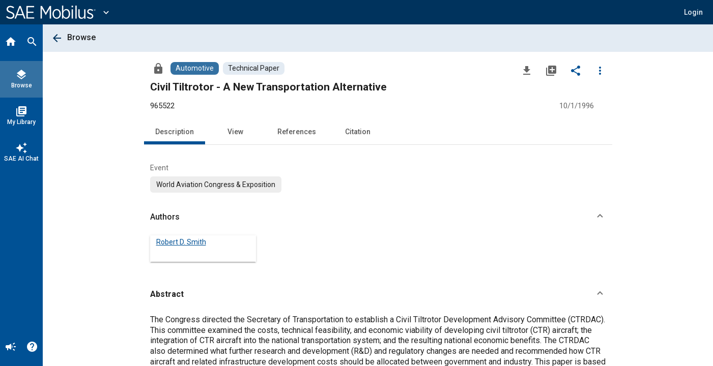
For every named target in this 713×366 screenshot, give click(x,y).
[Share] (575, 70)
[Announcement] (10, 347)
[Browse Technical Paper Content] (253, 68)
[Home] (10, 42)
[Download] (527, 70)
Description (174, 132)
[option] (215, 184)
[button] (693, 12)
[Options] (600, 70)
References (296, 132)
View (235, 132)
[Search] (32, 42)
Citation (357, 132)
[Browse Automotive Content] (194, 68)
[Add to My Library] (551, 70)
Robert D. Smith (181, 242)
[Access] (158, 68)
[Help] (32, 347)
